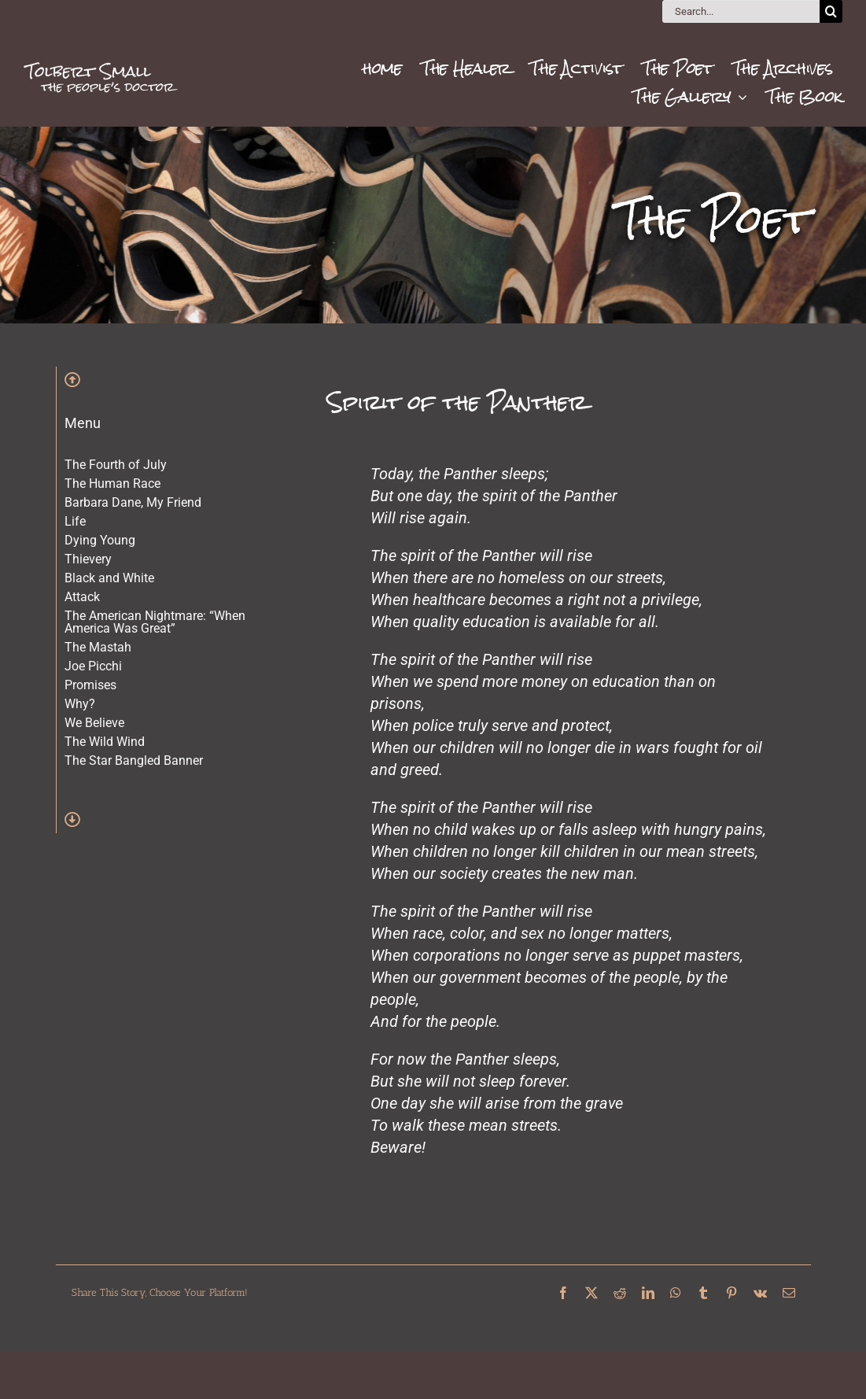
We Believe (94, 722)
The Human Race (112, 483)
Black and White (109, 577)
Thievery (88, 559)
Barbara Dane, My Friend (132, 502)
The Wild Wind (104, 741)
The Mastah (97, 647)
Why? (79, 703)
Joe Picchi (93, 666)
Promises (90, 684)
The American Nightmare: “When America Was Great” (154, 622)
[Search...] (741, 11)
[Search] (831, 11)
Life (75, 521)
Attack (82, 596)
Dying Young (99, 540)
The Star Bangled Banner (133, 760)
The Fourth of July (115, 464)
